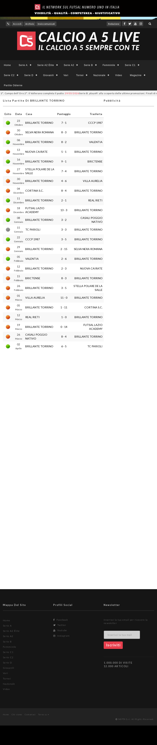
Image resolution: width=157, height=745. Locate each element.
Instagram (61, 635)
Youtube (60, 630)
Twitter (59, 625)
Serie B (88, 65)
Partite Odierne (13, 85)
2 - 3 (64, 268)
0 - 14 (64, 326)
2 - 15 (64, 249)
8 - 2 (64, 142)
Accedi (17, 23)
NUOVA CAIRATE (36, 151)
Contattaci (30, 714)
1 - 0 (64, 317)
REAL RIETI (95, 200)
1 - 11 (64, 307)
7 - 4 (64, 171)
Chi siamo (17, 714)
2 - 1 (64, 200)
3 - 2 (64, 219)
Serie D (28, 75)
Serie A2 (69, 65)
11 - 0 (64, 297)
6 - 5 (64, 346)
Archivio (29, 23)
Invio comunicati (46, 23)
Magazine (136, 75)
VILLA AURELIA (93, 181)
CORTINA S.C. (34, 190)
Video (118, 75)
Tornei (80, 75)
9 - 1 (64, 161)
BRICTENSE (95, 161)
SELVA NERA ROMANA (39, 132)
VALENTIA (96, 142)
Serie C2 (9, 75)
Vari (66, 75)
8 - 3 (64, 132)
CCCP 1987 (95, 122)
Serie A (23, 65)
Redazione (113, 23)
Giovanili (48, 75)
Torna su (43, 714)
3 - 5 (64, 239)
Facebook (60, 619)
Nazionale (99, 75)
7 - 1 (64, 122)
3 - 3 (64, 229)
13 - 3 (64, 210)
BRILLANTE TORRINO (39, 122)
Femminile (109, 65)
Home (7, 65)
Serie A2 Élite (45, 65)
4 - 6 (64, 181)
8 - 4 (64, 190)
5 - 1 (64, 151)
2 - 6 (64, 258)
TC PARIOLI (32, 229)
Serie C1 (130, 65)
